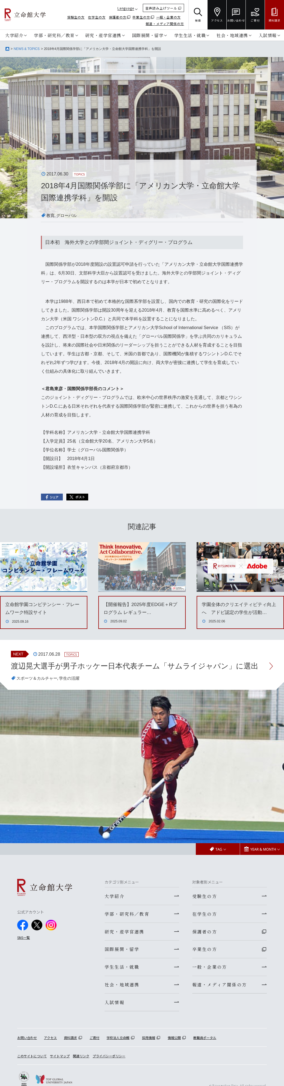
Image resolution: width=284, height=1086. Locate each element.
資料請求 (70, 1052)
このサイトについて (32, 1071)
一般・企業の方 (168, 17)
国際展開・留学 (148, 35)
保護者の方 (118, 17)
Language (125, 8)
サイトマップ (60, 1071)
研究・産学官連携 (103, 35)
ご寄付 (94, 1052)
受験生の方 (76, 17)
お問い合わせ (27, 1052)
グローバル (68, 215)
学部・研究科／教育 (54, 35)
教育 (50, 215)
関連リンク (81, 1071)
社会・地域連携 (232, 35)
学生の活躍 (73, 691)
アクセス (50, 1052)
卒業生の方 (141, 17)
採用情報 (148, 1052)
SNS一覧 (23, 950)
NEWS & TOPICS (27, 49)
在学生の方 (97, 17)
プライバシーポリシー (109, 1071)
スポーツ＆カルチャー (38, 691)
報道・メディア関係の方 (165, 23)
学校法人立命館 (117, 1052)
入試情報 (268, 35)
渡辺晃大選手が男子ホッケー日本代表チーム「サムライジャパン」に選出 (135, 672)
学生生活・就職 (190, 35)
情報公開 (174, 1052)
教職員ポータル (204, 1052)
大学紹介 (14, 35)
